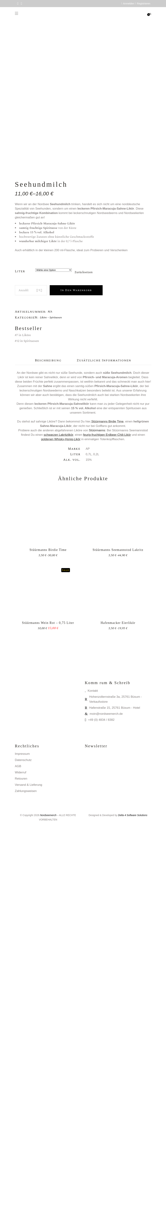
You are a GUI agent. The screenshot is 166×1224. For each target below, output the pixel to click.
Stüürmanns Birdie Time (107, 819)
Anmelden (128, 3)
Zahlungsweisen (26, 1189)
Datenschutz (23, 1158)
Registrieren (143, 3)
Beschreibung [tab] (48, 758)
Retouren (21, 1176)
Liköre (43, 715)
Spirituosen (56, 715)
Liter (20, 669)
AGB (18, 1164)
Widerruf (20, 1170)
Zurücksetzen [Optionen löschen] (83, 670)
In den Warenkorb (76, 688)
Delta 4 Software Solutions (132, 1213)
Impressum (22, 1151)
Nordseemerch (48, 1213)
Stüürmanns (97, 828)
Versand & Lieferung (28, 1182)
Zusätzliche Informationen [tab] (104, 758)
